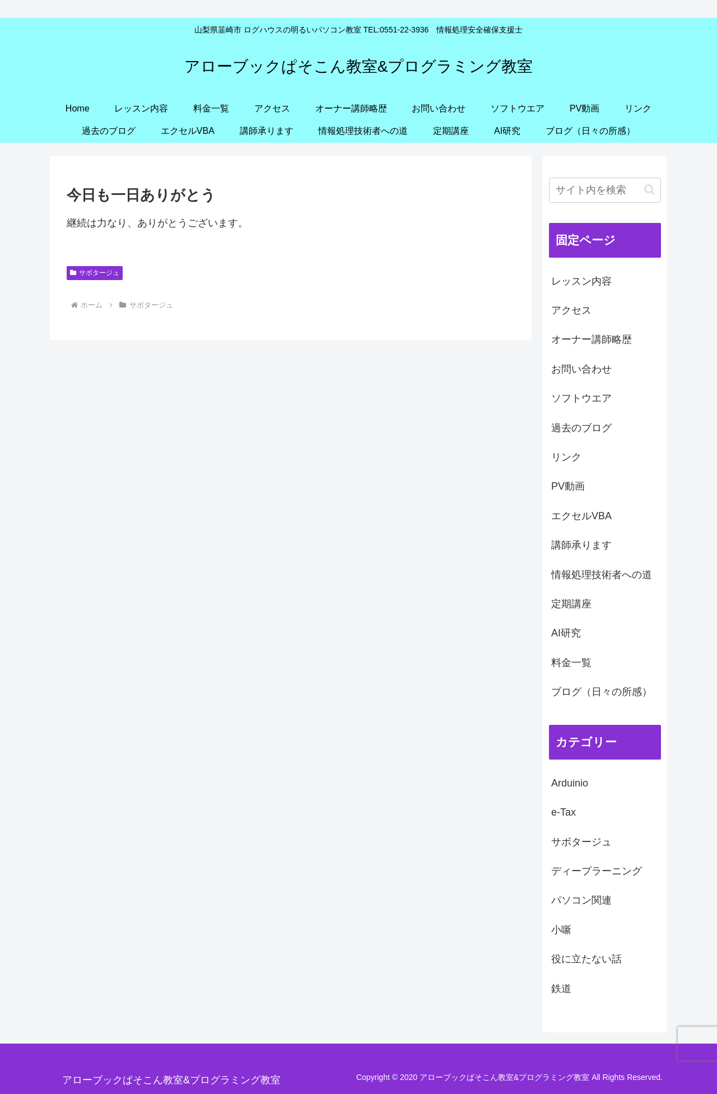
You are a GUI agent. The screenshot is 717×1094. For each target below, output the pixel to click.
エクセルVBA (581, 516)
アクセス (571, 310)
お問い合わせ (581, 369)
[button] (649, 189)
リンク (566, 457)
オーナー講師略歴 (591, 339)
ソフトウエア (581, 398)
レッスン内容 (581, 281)
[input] (605, 190)
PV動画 (568, 486)
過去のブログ (581, 428)
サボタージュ (94, 273)
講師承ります (581, 545)
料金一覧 (571, 662)
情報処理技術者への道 (601, 574)
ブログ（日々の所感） (601, 691)
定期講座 (571, 603)
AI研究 (566, 633)
